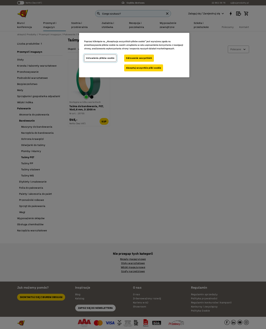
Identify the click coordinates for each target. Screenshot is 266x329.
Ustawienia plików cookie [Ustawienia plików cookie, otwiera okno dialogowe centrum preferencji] (100, 58)
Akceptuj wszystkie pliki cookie (143, 67)
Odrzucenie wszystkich (139, 58)
